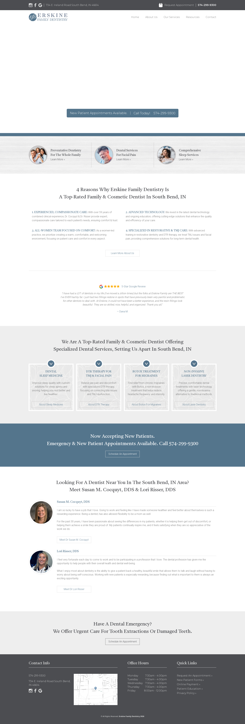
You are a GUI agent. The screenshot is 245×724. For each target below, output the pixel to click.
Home (135, 17)
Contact (211, 17)
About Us (151, 17)
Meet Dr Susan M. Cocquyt (74, 539)
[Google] (40, 5)
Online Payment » (188, 684)
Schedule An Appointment (122, 453)
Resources (192, 17)
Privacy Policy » (186, 693)
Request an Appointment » (194, 675)
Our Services (172, 17)
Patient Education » (190, 688)
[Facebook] (35, 5)
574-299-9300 (207, 5)
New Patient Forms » (190, 680)
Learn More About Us (122, 253)
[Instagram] (30, 5)
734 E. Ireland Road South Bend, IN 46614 (72, 5)
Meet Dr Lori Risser (74, 589)
